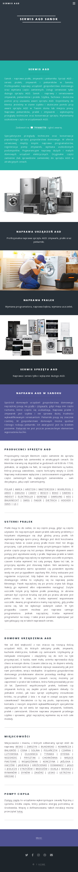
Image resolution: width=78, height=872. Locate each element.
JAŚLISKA (65, 761)
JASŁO (70, 765)
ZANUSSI (20, 492)
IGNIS (7, 503)
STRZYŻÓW (26, 768)
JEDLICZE (12, 768)
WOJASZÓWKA (30, 761)
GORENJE (42, 496)
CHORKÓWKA (49, 757)
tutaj (19, 811)
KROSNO (9, 776)
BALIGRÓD (10, 750)
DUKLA (54, 768)
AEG (68, 496)
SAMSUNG (56, 496)
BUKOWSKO (47, 746)
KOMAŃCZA (64, 746)
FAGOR (38, 500)
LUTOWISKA (11, 753)
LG (15, 503)
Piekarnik (21, 428)
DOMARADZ (57, 765)
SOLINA (35, 750)
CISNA (23, 750)
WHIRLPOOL (64, 489)
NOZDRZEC (10, 757)
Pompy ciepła (12, 800)
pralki (31, 406)
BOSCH (44, 492)
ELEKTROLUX (25, 496)
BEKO (55, 492)
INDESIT (9, 496)
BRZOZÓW (42, 768)
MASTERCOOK (46, 489)
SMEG (26, 500)
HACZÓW (9, 765)
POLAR (8, 489)
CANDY (32, 492)
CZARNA (66, 750)
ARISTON (30, 489)
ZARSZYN (32, 746)
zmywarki (42, 406)
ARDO (7, 492)
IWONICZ (66, 768)
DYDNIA (64, 753)
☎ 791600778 (38, 40)
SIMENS (66, 492)
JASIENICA (23, 765)
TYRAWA (49, 753)
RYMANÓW (10, 772)
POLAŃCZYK (50, 750)
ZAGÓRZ (39, 772)
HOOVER (66, 500)
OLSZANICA (31, 753)
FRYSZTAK (30, 757)
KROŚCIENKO (39, 765)
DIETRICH (51, 500)
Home (41, 864)
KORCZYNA (49, 761)
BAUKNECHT (11, 500)
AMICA (18, 489)
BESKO (19, 746)
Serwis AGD (11, 3)
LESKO (51, 772)
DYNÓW (25, 772)
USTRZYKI (65, 772)
